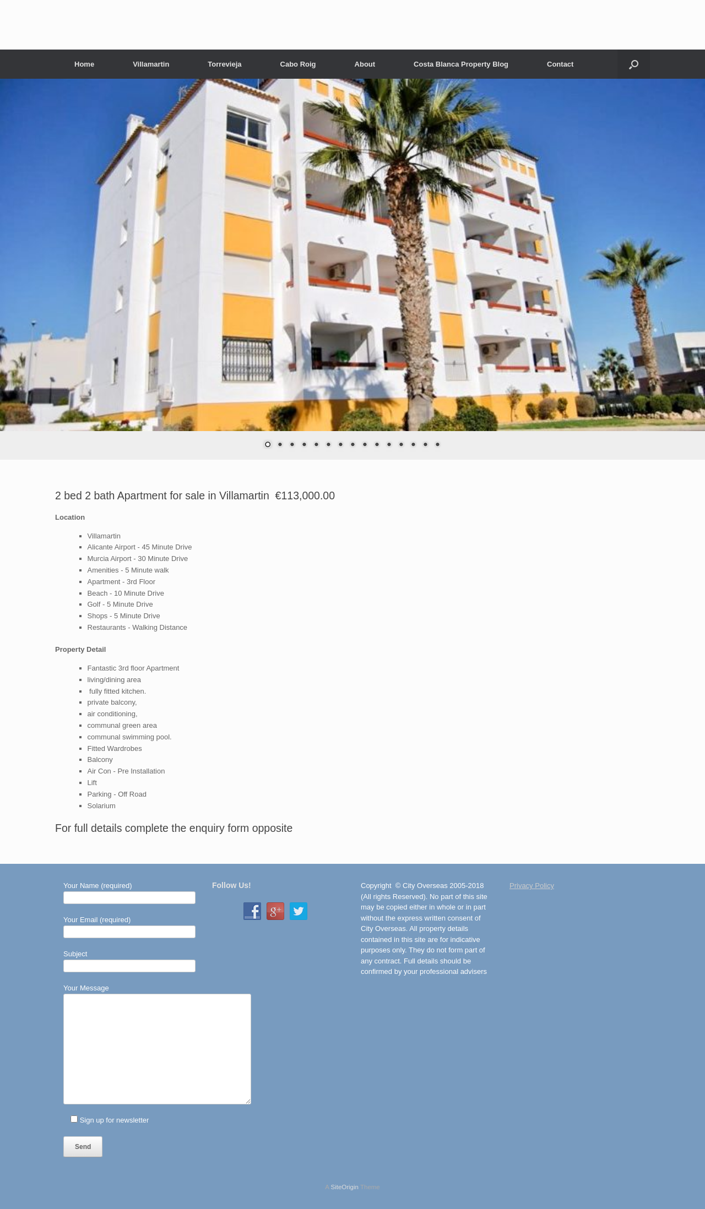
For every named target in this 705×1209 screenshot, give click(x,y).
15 (437, 445)
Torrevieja (224, 64)
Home (84, 64)
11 (389, 445)
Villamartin (151, 64)
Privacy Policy (531, 885)
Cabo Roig (298, 64)
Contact (560, 64)
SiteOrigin (344, 1187)
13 (413, 445)
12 (401, 445)
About (365, 64)
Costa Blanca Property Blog (461, 64)
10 (377, 445)
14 (425, 445)
